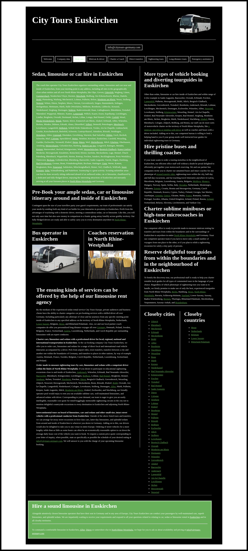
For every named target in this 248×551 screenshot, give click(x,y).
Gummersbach (42, 96)
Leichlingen (156, 481)
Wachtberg (156, 350)
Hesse (61, 324)
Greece (167, 195)
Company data (63, 59)
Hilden (109, 135)
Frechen (154, 378)
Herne (75, 142)
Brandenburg (181, 302)
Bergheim (155, 410)
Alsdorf (203, 119)
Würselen (155, 456)
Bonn (153, 357)
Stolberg (155, 435)
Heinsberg (40, 135)
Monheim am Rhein (106, 99)
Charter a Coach (117, 59)
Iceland (210, 199)
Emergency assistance (201, 59)
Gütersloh (109, 92)
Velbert (88, 124)
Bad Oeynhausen (43, 163)
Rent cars (79, 59)
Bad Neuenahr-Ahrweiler (162, 371)
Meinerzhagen (52, 146)
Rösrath (154, 421)
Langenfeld (149, 101)
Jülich (153, 432)
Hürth (153, 360)
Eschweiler (156, 428)
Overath (154, 446)
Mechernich (156, 328)
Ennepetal (57, 167)
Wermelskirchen (91, 149)
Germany (101, 327)
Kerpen (39, 149)
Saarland (185, 295)
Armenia (159, 195)
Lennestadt (78, 114)
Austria (67, 331)
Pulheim (155, 417)
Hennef (154, 414)
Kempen (40, 170)
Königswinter (170, 112)
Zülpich (154, 321)
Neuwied (209, 108)
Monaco (205, 181)
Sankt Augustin (158, 389)
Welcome (48, 59)
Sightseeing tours (156, 59)
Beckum (50, 160)
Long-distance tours (178, 59)
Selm (47, 170)
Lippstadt (57, 135)
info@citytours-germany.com (124, 47)
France (189, 195)
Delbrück (63, 128)
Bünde (58, 121)
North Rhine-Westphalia (80, 181)
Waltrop (72, 110)
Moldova (197, 181)
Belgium (195, 335)
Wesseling (155, 353)
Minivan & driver (96, 59)
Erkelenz (114, 142)
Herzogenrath (157, 488)
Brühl (38, 99)
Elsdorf (154, 407)
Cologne (55, 138)
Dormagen (155, 453)
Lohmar (154, 403)
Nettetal (39, 103)
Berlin (174, 292)
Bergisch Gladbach (108, 149)
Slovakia (183, 185)
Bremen (167, 299)
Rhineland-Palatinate (200, 342)
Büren (82, 142)
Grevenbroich (157, 460)
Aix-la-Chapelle (158, 478)
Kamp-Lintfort (124, 149)
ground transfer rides (165, 174)
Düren (83, 379)
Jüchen (154, 485)
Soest (124, 167)
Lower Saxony (42, 324)
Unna (104, 163)
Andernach (81, 372)
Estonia (157, 188)
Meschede (80, 96)
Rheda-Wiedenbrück (45, 121)
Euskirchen (195, 517)
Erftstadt (155, 332)
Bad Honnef (104, 376)
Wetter (75, 138)
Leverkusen (156, 439)
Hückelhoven (97, 142)
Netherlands (196, 331)
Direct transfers (136, 59)
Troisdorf (155, 382)
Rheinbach (156, 325)
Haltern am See (89, 146)
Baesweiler (41, 376)
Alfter (113, 386)
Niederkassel (157, 368)
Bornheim (66, 379)
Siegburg (40, 379)
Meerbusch (119, 124)
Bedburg (86, 376)
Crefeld (115, 117)
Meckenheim (157, 336)
